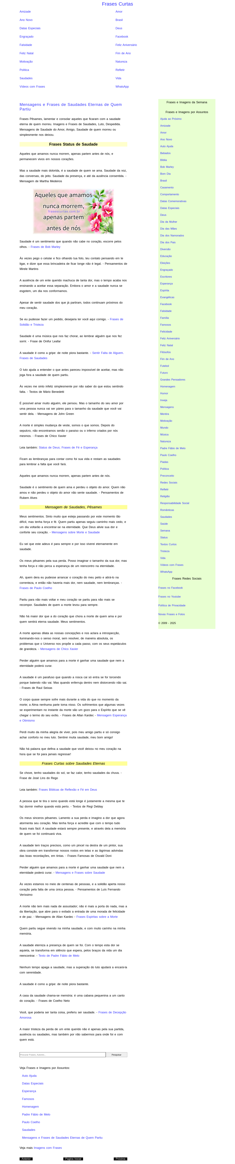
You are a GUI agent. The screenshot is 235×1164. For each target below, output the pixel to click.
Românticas (167, 510)
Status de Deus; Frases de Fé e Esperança (68, 447)
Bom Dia (165, 173)
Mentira (164, 414)
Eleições (165, 263)
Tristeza (164, 551)
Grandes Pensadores (172, 379)
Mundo (164, 427)
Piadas (164, 462)
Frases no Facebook (170, 587)
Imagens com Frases (48, 1147)
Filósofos (165, 352)
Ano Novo (26, 20)
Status (164, 537)
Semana (165, 530)
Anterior (26, 1158)
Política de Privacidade (172, 605)
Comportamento (169, 194)
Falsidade (26, 45)
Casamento (167, 187)
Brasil (119, 20)
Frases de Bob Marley (45, 247)
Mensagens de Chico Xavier (59, 649)
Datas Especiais (30, 28)
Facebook (122, 36)
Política (24, 70)
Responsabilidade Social (174, 503)
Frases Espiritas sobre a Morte (97, 916)
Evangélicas (167, 297)
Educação (166, 256)
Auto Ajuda (166, 146)
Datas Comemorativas (173, 201)
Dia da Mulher (168, 221)
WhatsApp (122, 86)
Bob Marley (167, 167)
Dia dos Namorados (172, 235)
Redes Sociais (168, 482)
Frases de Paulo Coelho (36, 588)
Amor (119, 11)
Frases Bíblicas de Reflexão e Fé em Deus (68, 789)
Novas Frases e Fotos (171, 614)
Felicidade (166, 331)
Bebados (165, 153)
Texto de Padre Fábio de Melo (59, 955)
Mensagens (167, 407)
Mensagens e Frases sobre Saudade (80, 872)
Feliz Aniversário (126, 45)
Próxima (120, 1158)
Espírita (164, 290)
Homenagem (167, 386)
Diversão (165, 249)
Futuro (164, 372)
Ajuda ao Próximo (170, 118)
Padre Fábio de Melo (173, 448)
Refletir (120, 70)
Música (164, 434)
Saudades (26, 78)
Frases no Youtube (169, 596)
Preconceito (167, 475)
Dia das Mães (168, 228)
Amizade (25, 11)
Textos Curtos (168, 544)
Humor (164, 393)
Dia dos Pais (168, 242)
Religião (165, 496)
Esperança (166, 283)
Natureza (121, 61)
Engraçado (26, 36)
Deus (119, 28)
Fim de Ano (123, 53)
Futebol (164, 366)
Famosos (165, 324)
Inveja (163, 400)
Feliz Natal (26, 53)
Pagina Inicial (73, 1158)
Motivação (26, 61)
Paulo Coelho (168, 455)
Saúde (164, 523)
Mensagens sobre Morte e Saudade (76, 532)
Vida (118, 78)
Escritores (166, 276)
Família (164, 317)
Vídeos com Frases (32, 86)
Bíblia (163, 160)
